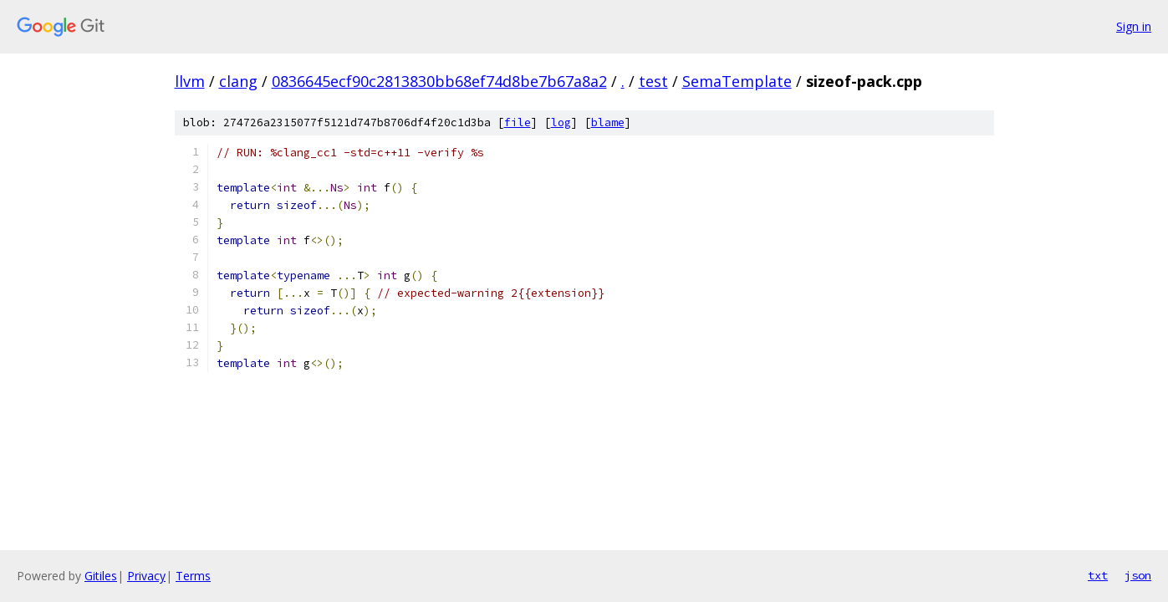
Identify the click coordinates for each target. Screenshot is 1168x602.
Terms (193, 576)
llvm (190, 81)
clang (238, 81)
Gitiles (100, 576)
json (1138, 575)
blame (608, 122)
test (653, 81)
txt (1098, 575)
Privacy (146, 576)
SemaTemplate (737, 81)
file (517, 122)
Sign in (1133, 26)
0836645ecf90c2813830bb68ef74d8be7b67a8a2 (439, 81)
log (561, 122)
